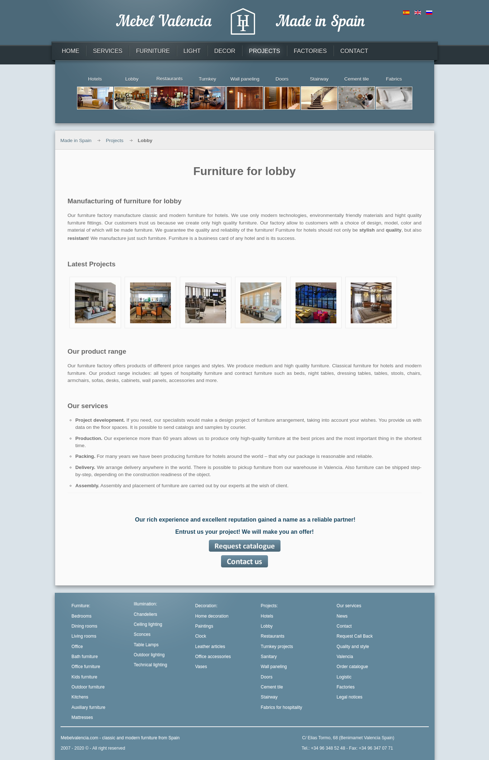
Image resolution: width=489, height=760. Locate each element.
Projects (114, 140)
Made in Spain (76, 140)
